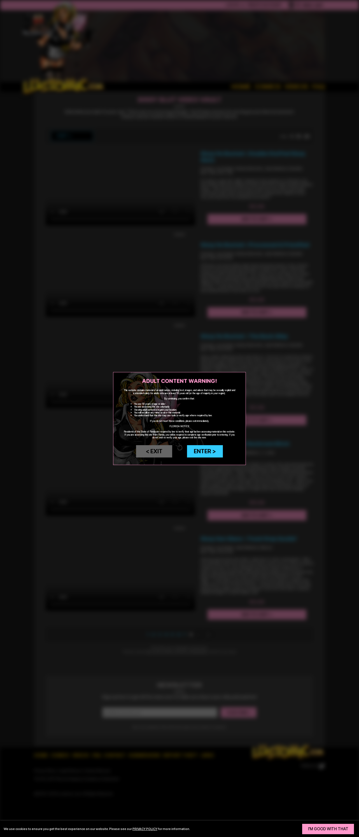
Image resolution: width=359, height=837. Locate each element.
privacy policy (144, 829)
